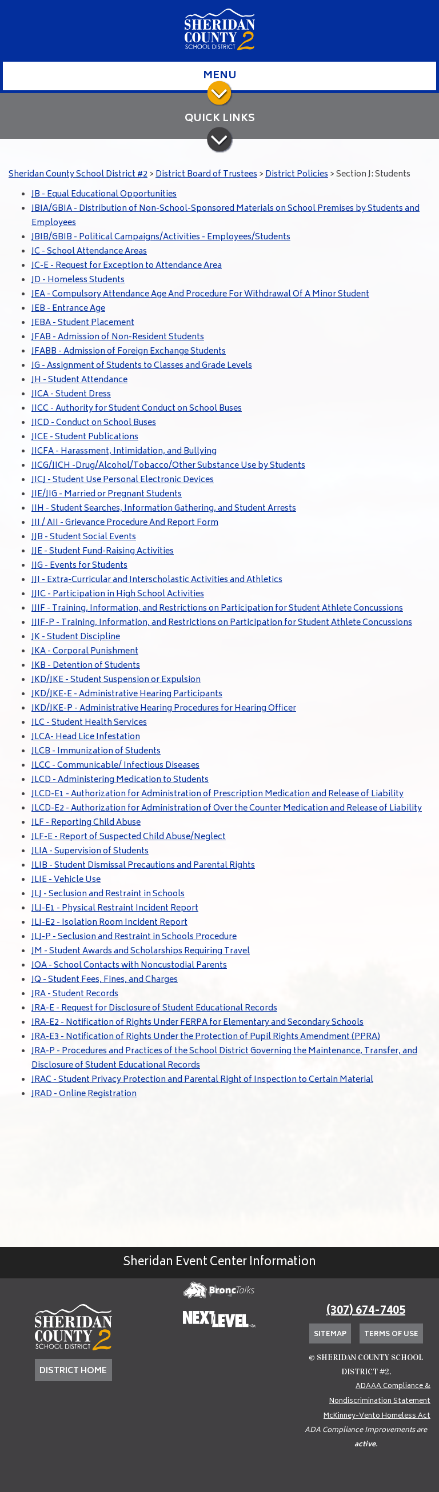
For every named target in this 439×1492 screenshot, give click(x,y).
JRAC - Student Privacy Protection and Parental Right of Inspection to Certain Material (202, 1080)
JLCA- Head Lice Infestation (85, 737)
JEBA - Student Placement (82, 323)
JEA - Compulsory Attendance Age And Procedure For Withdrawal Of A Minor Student (200, 294)
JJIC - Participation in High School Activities (117, 594)
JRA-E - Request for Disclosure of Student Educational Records (154, 1008)
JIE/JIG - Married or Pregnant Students (106, 494)
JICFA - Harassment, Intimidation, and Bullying (124, 451)
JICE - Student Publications (84, 437)
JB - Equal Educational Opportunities (104, 194)
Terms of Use (391, 1335)
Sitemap (330, 1335)
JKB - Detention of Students (85, 666)
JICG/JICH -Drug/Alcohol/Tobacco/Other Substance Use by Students (168, 466)
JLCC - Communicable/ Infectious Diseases (115, 766)
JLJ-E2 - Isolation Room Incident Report (109, 923)
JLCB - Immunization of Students (96, 751)
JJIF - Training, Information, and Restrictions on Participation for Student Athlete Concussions (217, 608)
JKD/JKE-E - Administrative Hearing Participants (126, 694)
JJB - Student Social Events (83, 537)
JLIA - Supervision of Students (90, 851)
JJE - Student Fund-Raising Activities (102, 551)
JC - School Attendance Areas (89, 251)
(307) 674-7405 (365, 1311)
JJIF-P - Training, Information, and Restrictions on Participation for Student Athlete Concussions (221, 623)
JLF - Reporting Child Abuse (86, 823)
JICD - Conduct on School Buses (93, 423)
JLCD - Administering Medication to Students (120, 780)
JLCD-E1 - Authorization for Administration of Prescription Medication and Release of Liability (217, 794)
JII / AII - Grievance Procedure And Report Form (124, 523)
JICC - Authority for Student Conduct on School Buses (136, 409)
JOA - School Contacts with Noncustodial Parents (129, 965)
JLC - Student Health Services (89, 723)
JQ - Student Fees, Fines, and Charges (104, 980)
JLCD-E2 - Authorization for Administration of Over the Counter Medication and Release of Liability (226, 808)
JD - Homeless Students (78, 280)
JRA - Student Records (74, 994)
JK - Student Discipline (75, 637)
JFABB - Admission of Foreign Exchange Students (128, 351)
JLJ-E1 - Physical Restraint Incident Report (114, 908)
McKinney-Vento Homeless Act (377, 1416)
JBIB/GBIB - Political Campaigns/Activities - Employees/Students (160, 237)
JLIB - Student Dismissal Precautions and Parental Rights (143, 866)
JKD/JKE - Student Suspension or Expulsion (116, 680)
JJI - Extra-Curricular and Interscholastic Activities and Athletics (156, 580)
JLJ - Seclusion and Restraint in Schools (108, 894)
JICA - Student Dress (71, 394)
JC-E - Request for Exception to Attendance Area (126, 266)
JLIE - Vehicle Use (66, 880)
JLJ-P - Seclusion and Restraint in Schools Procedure (134, 937)
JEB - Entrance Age (68, 309)
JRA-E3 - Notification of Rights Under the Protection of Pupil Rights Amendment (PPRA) (205, 1037)
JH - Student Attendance (79, 380)
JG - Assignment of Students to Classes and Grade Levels (141, 366)
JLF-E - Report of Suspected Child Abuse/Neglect (128, 837)
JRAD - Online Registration (84, 1094)
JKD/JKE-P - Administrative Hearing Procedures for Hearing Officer (163, 708)
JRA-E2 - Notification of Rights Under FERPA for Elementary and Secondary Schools (197, 1023)
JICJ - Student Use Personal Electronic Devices (122, 480)
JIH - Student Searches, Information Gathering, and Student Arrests (163, 509)
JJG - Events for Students (79, 566)
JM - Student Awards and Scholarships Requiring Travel (140, 951)
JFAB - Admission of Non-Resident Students (117, 337)
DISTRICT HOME (73, 1371)
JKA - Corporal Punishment (84, 651)
